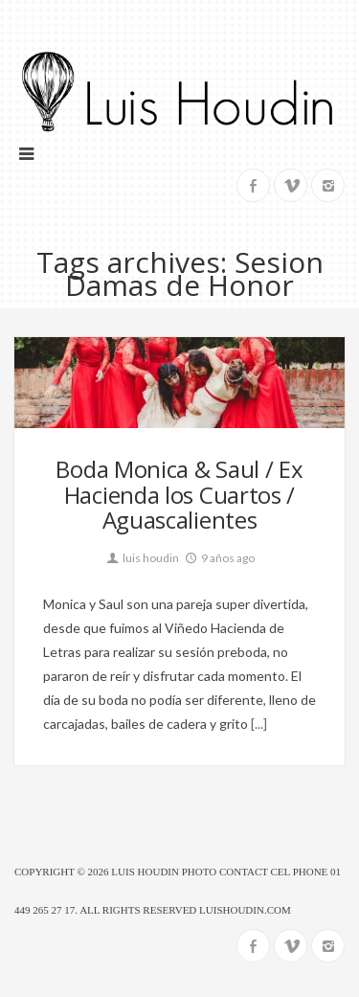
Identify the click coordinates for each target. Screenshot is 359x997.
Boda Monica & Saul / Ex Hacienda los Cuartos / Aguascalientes (179, 494)
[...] (257, 723)
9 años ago (219, 558)
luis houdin (141, 558)
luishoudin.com (245, 910)
